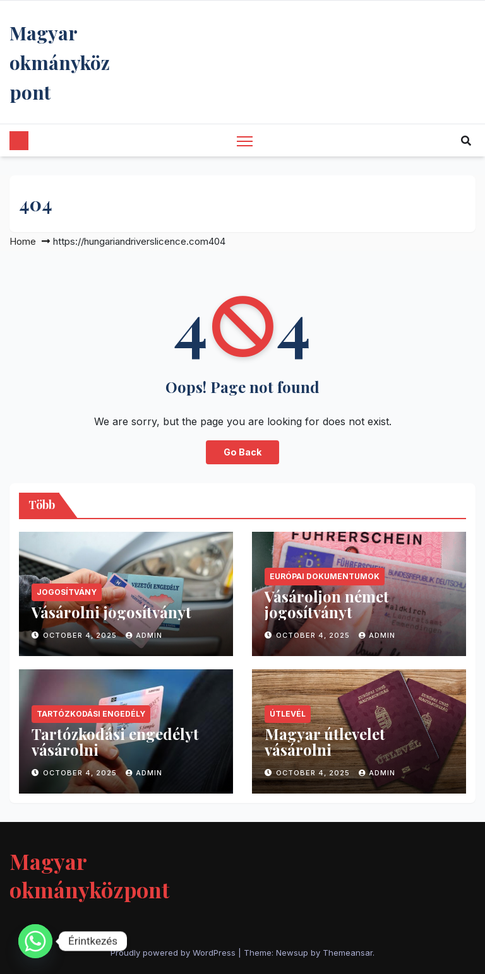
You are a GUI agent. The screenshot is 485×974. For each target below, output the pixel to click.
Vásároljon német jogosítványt (327, 604)
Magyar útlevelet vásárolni (325, 742)
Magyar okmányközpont (59, 62)
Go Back (242, 452)
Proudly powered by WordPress (174, 953)
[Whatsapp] (35, 941)
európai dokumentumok (325, 576)
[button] (466, 140)
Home (22, 241)
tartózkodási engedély (91, 714)
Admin (144, 635)
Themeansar (348, 953)
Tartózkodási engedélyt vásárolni (115, 742)
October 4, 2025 (81, 635)
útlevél (288, 714)
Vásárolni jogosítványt (111, 612)
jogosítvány (67, 592)
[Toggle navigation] (244, 140)
